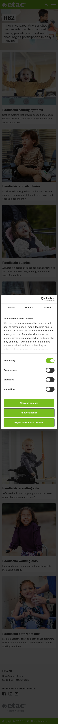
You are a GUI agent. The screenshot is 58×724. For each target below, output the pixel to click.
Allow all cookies (29, 403)
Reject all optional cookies (28, 422)
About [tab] (47, 307)
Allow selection (29, 412)
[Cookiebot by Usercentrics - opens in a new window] (41, 299)
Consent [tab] (10, 307)
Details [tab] (29, 307)
